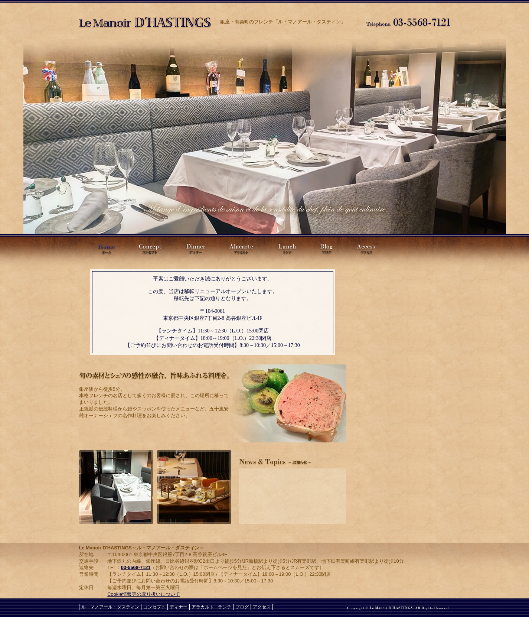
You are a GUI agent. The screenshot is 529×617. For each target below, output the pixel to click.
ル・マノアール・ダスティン (146, 19)
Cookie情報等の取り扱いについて (143, 594)
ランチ (286, 248)
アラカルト (240, 248)
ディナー (194, 248)
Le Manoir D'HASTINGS (103, 248)
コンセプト (149, 248)
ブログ (325, 248)
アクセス (368, 248)
